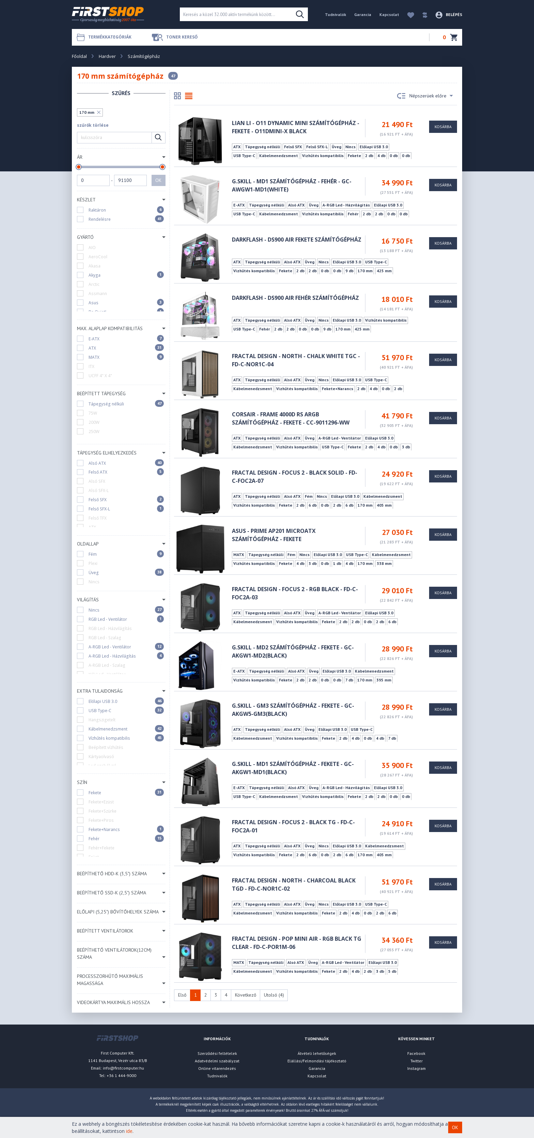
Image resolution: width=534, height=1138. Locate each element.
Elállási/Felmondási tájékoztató (316, 1060)
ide (129, 1131)
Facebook (416, 1053)
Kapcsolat (389, 14)
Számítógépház (144, 56)
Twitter (416, 1060)
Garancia (362, 14)
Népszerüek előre (425, 96)
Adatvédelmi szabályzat (217, 1060)
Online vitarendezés (217, 1068)
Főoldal (79, 56)
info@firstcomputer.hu (123, 1068)
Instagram (416, 1068)
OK (158, 180)
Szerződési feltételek (217, 1053)
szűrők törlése (93, 125)
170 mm (86, 112)
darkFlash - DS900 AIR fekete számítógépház (296, 239)
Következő (245, 995)
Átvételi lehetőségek (317, 1053)
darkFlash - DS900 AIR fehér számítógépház (295, 298)
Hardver (107, 56)
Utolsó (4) (274, 995)
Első (182, 995)
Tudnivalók (335, 14)
